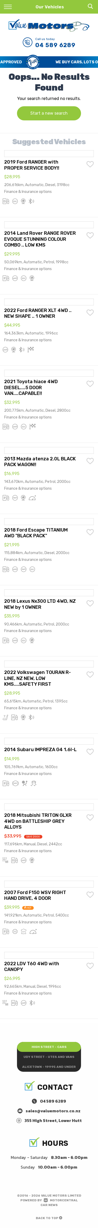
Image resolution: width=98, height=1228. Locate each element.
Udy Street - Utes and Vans (49, 1057)
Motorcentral (61, 1200)
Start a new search (49, 113)
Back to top (49, 1218)
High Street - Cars (49, 1047)
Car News (49, 1205)
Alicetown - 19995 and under (49, 1067)
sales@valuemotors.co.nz (53, 1111)
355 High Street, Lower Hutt (53, 1120)
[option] (49, 62)
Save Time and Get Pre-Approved (40, 62)
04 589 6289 (55, 45)
